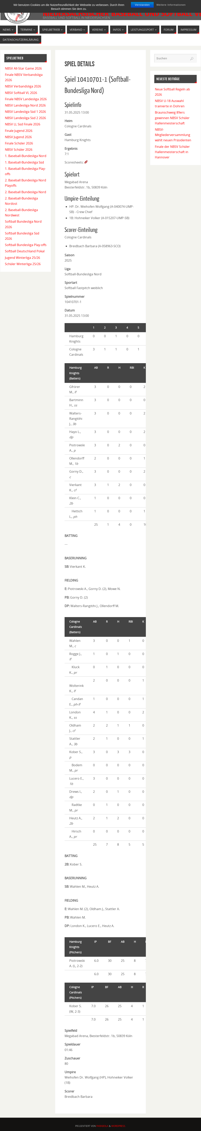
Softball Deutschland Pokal (25, 251)
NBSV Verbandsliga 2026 (23, 86)
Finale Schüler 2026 (19, 143)
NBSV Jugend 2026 (18, 137)
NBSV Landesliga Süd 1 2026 (25, 111)
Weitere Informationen (171, 4)
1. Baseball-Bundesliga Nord (25, 156)
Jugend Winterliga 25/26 (22, 257)
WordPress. (118, 1126)
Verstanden (142, 4)
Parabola (102, 1126)
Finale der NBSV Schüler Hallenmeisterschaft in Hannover (172, 151)
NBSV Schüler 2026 (18, 149)
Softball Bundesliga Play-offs (26, 245)
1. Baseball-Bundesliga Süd (24, 162)
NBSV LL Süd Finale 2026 (22, 124)
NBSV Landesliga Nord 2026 (25, 105)
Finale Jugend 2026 (18, 131)
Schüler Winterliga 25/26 (23, 264)
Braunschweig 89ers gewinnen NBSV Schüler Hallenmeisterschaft (172, 117)
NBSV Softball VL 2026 (21, 93)
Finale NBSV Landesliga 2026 (26, 99)
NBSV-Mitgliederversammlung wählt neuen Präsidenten (173, 134)
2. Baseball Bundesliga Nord (25, 192)
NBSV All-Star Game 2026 (23, 68)
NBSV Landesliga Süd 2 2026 (25, 118)
